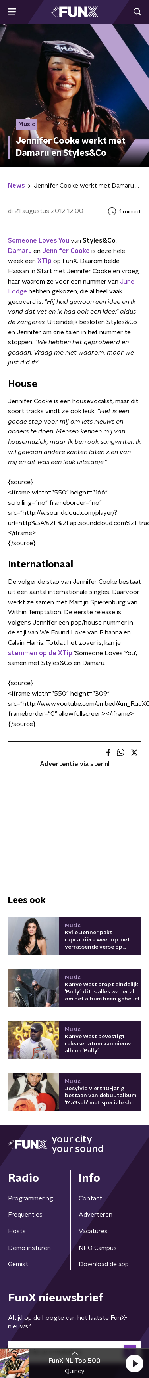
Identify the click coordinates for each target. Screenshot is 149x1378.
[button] (134, 1363)
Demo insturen (29, 1248)
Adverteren (95, 1214)
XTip (44, 261)
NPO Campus (98, 1248)
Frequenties (25, 1214)
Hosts (17, 1231)
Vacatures (93, 1231)
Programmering (30, 1198)
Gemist (18, 1264)
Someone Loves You (38, 241)
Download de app (104, 1264)
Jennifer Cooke (66, 251)
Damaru (20, 251)
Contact (90, 1198)
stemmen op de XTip (40, 653)
